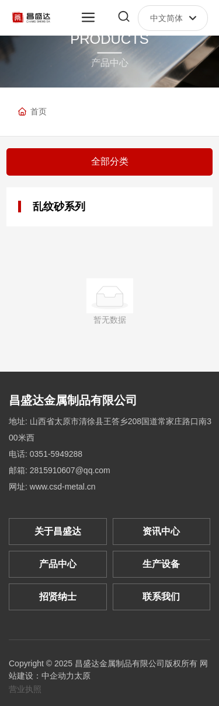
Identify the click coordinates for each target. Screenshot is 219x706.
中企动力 (57, 675)
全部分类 (109, 161)
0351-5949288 (56, 454)
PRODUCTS (109, 39)
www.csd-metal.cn (63, 486)
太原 (82, 675)
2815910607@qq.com (70, 470)
